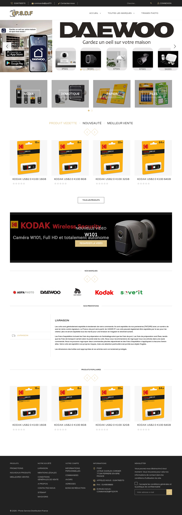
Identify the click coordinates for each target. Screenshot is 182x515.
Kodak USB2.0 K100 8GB (70, 179)
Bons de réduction (75, 488)
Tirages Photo (149, 13)
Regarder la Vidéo (91, 246)
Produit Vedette (63, 123)
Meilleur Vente (120, 123)
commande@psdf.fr (42, 3)
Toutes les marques (120, 13)
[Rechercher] (139, 3)
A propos (43, 484)
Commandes (71, 475)
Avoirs (69, 479)
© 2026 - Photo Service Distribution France (29, 511)
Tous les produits (91, 200)
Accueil (94, 13)
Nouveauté (92, 123)
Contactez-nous (66, 3)
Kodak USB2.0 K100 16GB (29, 179)
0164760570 (18, 3)
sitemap (42, 492)
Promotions (16, 468)
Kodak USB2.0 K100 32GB (112, 179)
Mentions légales (47, 473)
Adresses (70, 484)
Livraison (43, 468)
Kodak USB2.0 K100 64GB (154, 179)
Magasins (43, 497)
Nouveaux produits (20, 473)
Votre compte (72, 463)
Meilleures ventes (19, 477)
